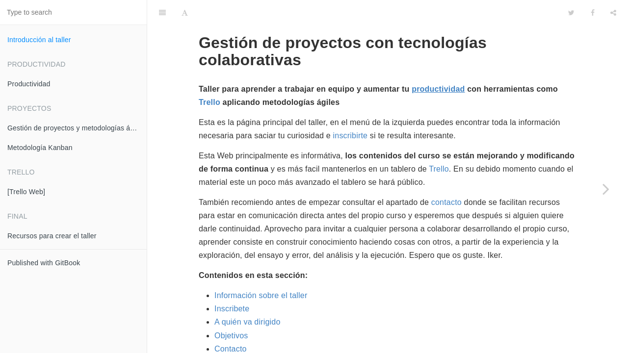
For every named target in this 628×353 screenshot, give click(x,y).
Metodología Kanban (40, 147)
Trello (209, 78)
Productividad (28, 84)
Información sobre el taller (261, 271)
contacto (446, 178)
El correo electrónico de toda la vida (294, 337)
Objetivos (231, 311)
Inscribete (231, 284)
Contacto (230, 324)
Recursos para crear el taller (52, 236)
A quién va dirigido (247, 297)
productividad (438, 64)
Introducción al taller (39, 40)
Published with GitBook (43, 263)
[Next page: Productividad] (606, 189)
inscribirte (350, 111)
